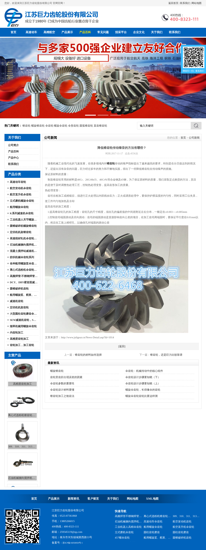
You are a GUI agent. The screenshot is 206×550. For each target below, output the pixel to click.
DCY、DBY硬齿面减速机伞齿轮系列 (24, 282)
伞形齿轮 (73, 125)
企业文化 (139, 32)
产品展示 (67, 32)
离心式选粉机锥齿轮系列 (157, 517)
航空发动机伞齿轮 (20, 188)
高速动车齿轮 (18, 182)
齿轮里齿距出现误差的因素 (66, 377)
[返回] (121, 346)
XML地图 (152, 498)
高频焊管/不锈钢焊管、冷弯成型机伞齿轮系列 (24, 276)
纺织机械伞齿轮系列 (22, 257)
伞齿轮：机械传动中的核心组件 (144, 370)
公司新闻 (194, 137)
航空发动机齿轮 (182, 522)
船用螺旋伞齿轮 (19, 207)
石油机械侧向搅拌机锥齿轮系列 (128, 522)
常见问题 (103, 32)
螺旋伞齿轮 (60, 125)
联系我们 (185, 3)
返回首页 (173, 3)
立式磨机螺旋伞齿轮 (22, 200)
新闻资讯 (73, 498)
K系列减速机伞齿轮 (21, 213)
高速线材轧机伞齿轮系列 (24, 238)
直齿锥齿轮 (100, 125)
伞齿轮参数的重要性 (62, 383)
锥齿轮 (26, 125)
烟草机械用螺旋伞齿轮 (23, 326)
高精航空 (49, 32)
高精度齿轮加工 (19, 338)
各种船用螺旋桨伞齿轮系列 (24, 263)
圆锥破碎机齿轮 (19, 288)
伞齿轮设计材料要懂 (62, 389)
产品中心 (13, 157)
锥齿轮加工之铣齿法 (62, 396)
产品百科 (85, 32)
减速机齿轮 (16, 301)
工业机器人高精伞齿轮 (128, 528)
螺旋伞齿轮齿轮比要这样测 (141, 396)
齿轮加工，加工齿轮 (22, 345)
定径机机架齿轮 (19, 307)
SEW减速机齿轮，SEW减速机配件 (24, 320)
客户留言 (93, 498)
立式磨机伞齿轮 (124, 533)
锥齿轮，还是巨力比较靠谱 (166, 354)
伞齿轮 (49, 125)
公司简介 (13, 145)
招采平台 (121, 32)
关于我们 (156, 32)
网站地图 (196, 3)
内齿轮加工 (16, 332)
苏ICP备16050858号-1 (73, 543)
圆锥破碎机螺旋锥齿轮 (23, 225)
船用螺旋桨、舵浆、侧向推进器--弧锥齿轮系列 (24, 294)
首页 (13, 32)
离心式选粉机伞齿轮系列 (24, 269)
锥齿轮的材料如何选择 (88, 354)
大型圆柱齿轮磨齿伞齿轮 (24, 313)
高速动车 (31, 32)
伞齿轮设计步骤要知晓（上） (142, 383)
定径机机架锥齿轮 (20, 232)
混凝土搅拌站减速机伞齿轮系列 (24, 251)
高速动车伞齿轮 (153, 522)
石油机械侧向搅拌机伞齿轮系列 (24, 244)
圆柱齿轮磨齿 (152, 533)
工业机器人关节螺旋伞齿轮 (24, 219)
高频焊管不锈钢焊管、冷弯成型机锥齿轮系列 (128, 517)
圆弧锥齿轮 (86, 125)
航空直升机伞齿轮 (20, 194)
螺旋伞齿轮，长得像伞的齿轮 (142, 389)
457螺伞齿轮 (122, 539)
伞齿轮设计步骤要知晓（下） (142, 377)
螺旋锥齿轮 (38, 125)
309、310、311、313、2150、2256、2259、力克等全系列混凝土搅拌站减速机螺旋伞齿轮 (186, 517)
